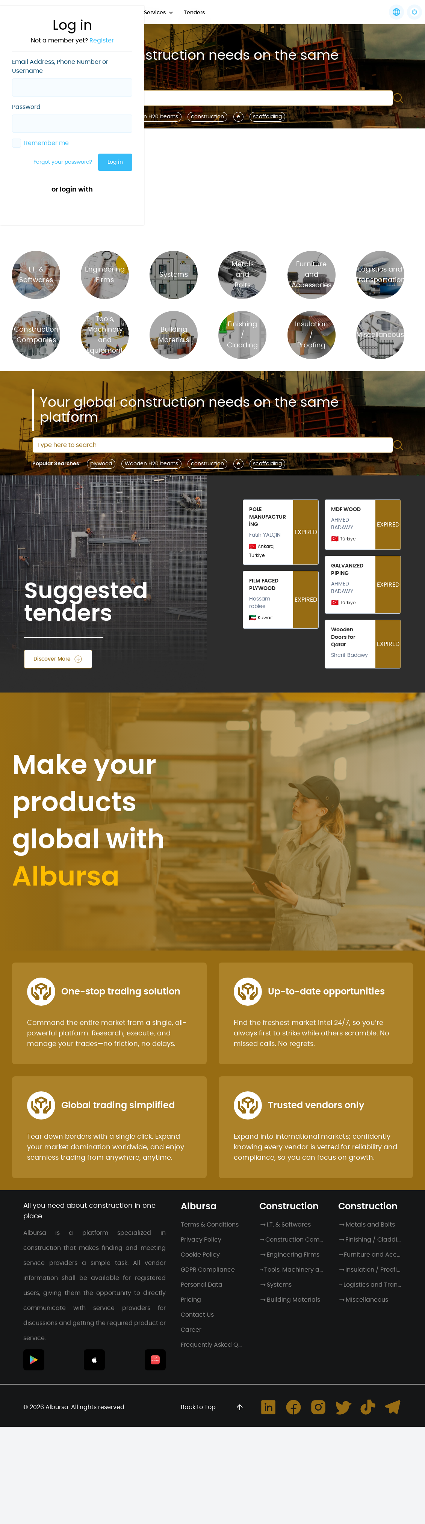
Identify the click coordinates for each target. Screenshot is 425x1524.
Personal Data (201, 1285)
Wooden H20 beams (151, 116)
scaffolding (267, 116)
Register (101, 41)
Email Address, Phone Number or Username (60, 66)
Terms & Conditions (210, 1225)
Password (26, 107)
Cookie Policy (200, 1255)
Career (191, 1330)
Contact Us (197, 1315)
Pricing (191, 1300)
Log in (115, 162)
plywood (101, 463)
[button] (414, 12)
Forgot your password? (62, 162)
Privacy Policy (201, 1240)
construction (207, 116)
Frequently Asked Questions (213, 1345)
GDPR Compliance (208, 1270)
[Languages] (396, 12)
